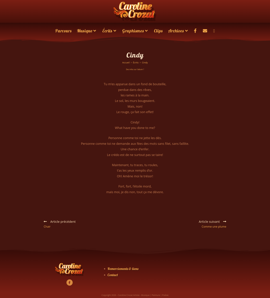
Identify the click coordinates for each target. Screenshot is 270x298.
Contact (112, 275)
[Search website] (214, 30)
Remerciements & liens (122, 268)
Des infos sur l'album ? (135, 69)
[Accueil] (126, 62)
